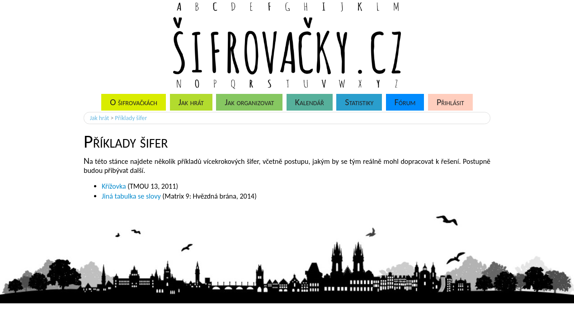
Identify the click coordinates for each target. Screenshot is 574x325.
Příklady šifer (131, 118)
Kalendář (309, 102)
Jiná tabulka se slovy (131, 196)
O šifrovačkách (133, 102)
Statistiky (359, 102)
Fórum (405, 102)
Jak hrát (190, 102)
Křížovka (114, 186)
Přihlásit (450, 102)
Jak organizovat (249, 102)
